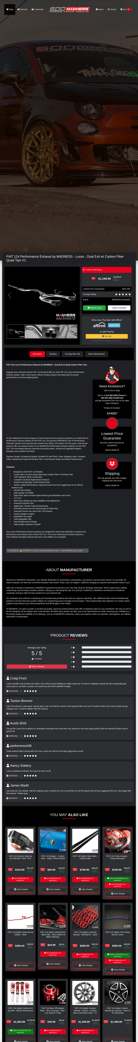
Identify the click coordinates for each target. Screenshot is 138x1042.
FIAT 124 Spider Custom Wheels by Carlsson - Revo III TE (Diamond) (117, 1010)
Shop (9, 9)
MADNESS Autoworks (121, 300)
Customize (37, 9)
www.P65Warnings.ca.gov (72, 550)
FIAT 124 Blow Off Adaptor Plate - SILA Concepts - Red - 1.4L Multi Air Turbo (53, 1010)
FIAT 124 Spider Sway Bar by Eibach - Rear (20, 933)
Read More (112, 450)
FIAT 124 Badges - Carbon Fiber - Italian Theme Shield (53, 857)
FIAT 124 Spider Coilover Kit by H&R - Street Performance (20, 1009)
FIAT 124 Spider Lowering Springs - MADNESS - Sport (85, 933)
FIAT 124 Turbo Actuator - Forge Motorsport (117, 857)
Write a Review (36, 666)
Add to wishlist (119, 308)
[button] (74, 295)
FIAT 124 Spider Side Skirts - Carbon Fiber (85, 857)
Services (22, 9)
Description (37, 354)
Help (100, 9)
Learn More (114, 325)
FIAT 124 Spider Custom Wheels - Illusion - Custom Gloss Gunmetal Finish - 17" (85, 1010)
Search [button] (112, 9)
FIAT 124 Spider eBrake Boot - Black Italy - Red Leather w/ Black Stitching (52, 934)
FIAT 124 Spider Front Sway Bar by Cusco (117, 933)
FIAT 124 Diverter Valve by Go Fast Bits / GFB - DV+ (20, 857)
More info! (126, 289)
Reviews (53, 354)
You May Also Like (73, 354)
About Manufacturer (97, 354)
